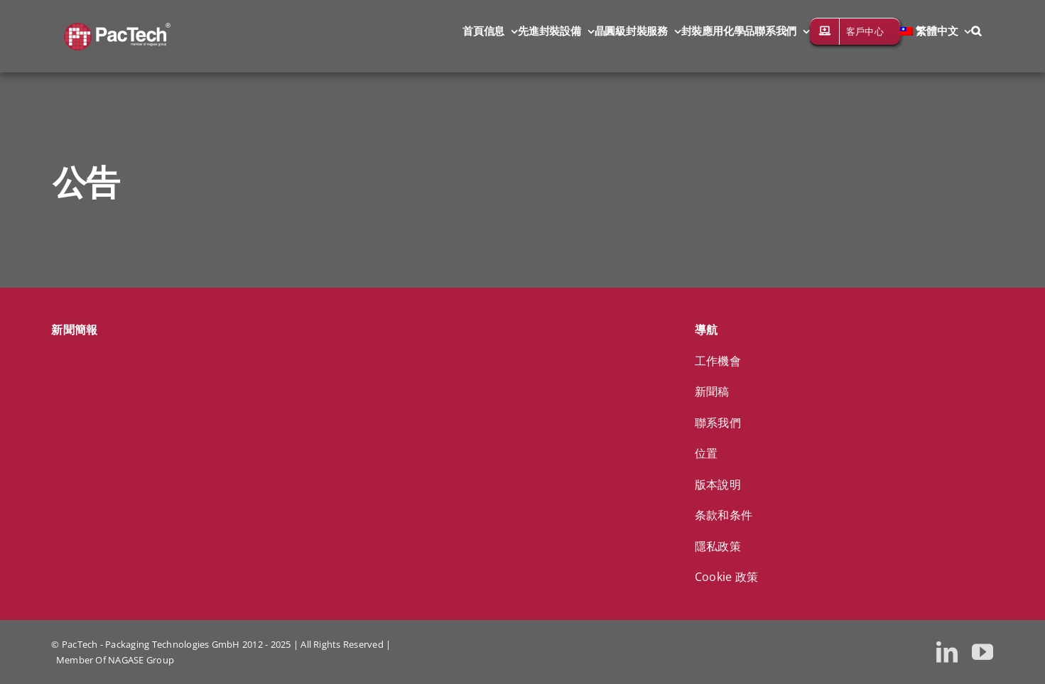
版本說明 (718, 484)
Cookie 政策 (726, 577)
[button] (976, 30)
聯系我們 (718, 422)
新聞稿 (712, 391)
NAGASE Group (141, 659)
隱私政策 (718, 546)
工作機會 (718, 361)
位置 (706, 453)
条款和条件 (723, 515)
